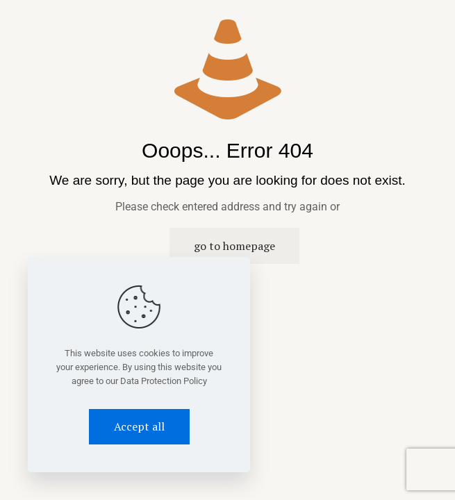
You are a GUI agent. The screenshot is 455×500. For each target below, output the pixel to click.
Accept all (139, 426)
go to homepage (234, 245)
